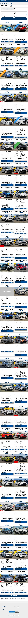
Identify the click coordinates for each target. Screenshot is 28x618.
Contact (3, 609)
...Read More (23, 40)
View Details (4, 41)
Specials (3, 608)
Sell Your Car (4, 607)
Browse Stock (4, 606)
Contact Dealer (10, 41)
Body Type (2, 13)
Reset (11, 5)
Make (14, 8)
